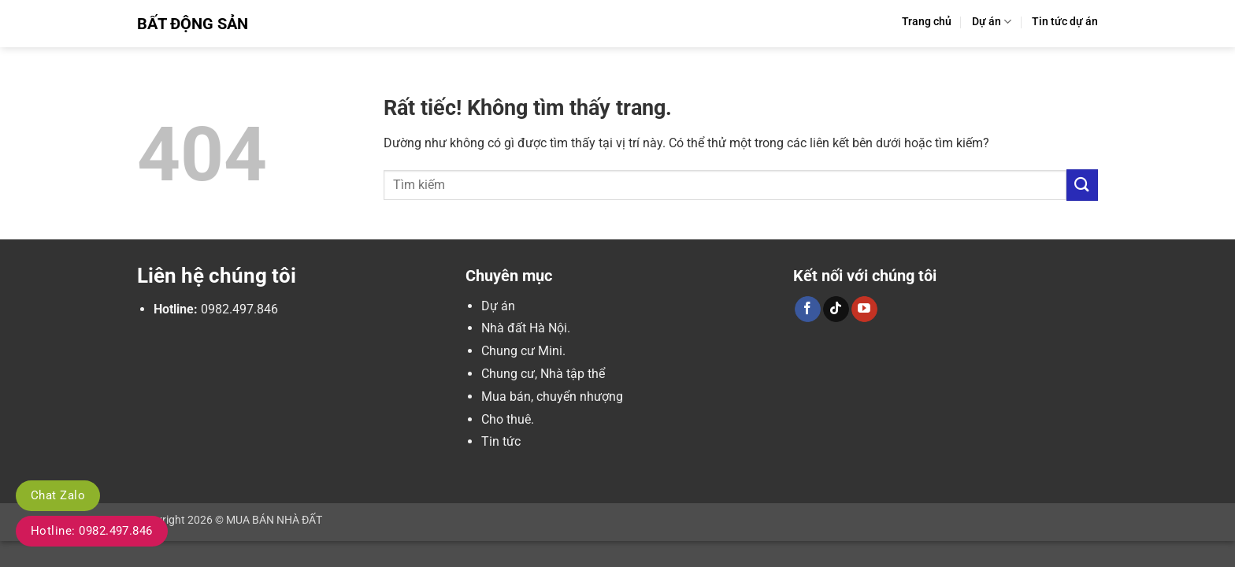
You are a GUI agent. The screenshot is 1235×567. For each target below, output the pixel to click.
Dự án (991, 21)
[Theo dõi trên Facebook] (808, 309)
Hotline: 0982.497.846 (92, 531)
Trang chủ (926, 21)
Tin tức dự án (1065, 21)
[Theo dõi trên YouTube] (864, 309)
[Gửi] (1082, 184)
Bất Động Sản (192, 24)
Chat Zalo (58, 495)
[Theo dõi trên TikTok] (836, 309)
